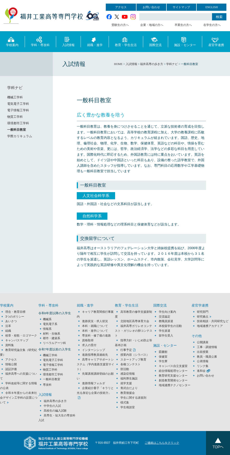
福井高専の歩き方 (55, 401)
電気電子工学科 (18, 104)
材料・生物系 (51, 333)
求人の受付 (89, 345)
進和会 (201, 370)
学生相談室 (127, 407)
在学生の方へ (212, 25)
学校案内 (12, 41)
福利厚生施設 (129, 378)
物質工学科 (15, 116)
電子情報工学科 (18, 110)
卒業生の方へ (183, 25)
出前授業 (202, 352)
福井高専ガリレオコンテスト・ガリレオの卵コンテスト (133, 330)
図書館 (163, 352)
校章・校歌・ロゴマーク (21, 335)
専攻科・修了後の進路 (96, 335)
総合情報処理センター (173, 370)
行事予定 (126, 350)
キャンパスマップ (16, 340)
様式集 (124, 402)
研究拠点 (202, 316)
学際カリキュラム (19, 136)
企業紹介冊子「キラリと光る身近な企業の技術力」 (95, 390)
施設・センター (185, 41)
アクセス (121, 7)
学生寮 (163, 361)
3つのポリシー (14, 316)
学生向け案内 (167, 311)
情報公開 (11, 364)
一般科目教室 (16, 129)
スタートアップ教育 (133, 359)
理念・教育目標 (15, 311)
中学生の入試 (52, 406)
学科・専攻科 (40, 41)
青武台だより (129, 388)
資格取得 (88, 340)
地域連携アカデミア (210, 326)
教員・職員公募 (207, 356)
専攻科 (47, 384)
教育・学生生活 (126, 41)
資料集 (9, 345)
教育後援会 (127, 393)
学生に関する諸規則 (133, 397)
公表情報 (202, 361)
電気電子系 (50, 324)
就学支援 (126, 383)
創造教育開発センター (173, 380)
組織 (8, 330)
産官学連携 (216, 41)
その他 (197, 336)
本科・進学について (95, 330)
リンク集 (202, 366)
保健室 (163, 356)
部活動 (124, 369)
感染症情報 (127, 373)
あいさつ (11, 321)
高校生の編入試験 (55, 410)
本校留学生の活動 (170, 326)
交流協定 (164, 316)
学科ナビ (15, 88)
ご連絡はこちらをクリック (162, 442)
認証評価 (11, 369)
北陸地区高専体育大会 (134, 321)
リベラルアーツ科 (54, 343)
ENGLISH (211, 7)
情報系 (47, 329)
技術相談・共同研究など (213, 321)
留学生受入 (166, 335)
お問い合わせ (151, 7)
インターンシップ (93, 350)
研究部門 (202, 311)
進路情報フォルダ (93, 383)
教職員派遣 (166, 321)
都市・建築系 (51, 338)
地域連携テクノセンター (174, 385)
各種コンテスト (130, 364)
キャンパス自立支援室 (173, 366)
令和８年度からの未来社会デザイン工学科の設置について (18, 397)
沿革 (8, 326)
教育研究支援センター (173, 375)
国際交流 (155, 41)
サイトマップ (181, 7)
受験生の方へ (120, 25)
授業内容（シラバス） (134, 354)
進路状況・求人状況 (95, 321)
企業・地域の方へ (151, 25)
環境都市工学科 (18, 123)
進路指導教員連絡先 (95, 354)
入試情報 (68, 41)
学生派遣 (164, 330)
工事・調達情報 (207, 347)
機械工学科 (15, 97)
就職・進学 (95, 41)
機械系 (47, 319)
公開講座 (204, 342)
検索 (219, 17)
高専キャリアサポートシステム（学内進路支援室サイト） (95, 364)
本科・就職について (95, 326)
